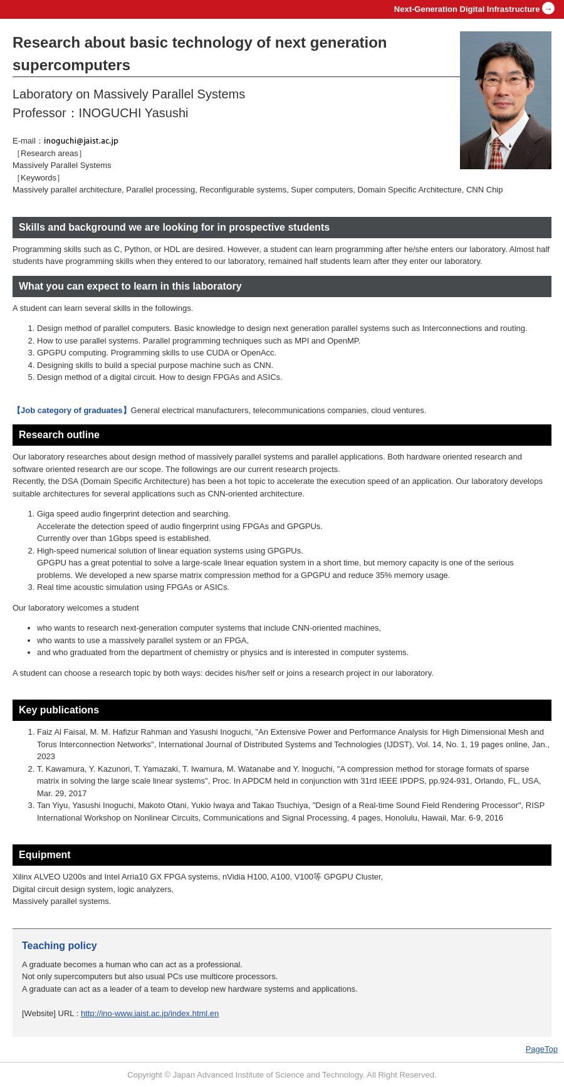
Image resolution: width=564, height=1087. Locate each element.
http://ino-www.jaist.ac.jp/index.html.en (150, 1013)
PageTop (542, 1049)
